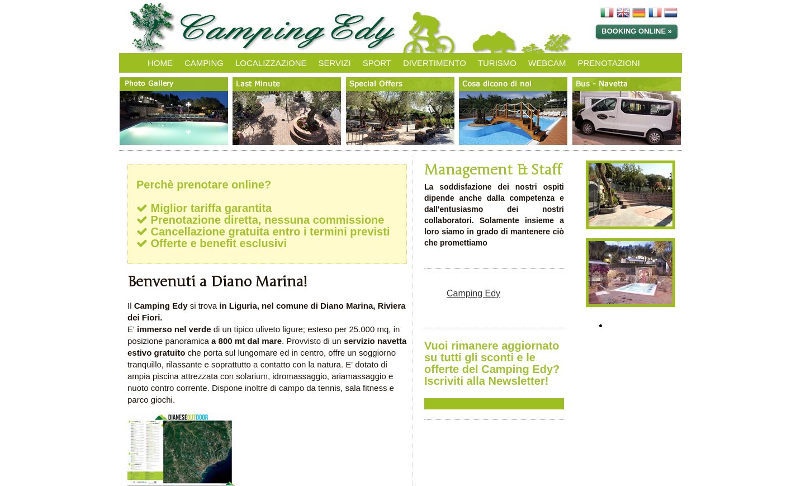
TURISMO (497, 63)
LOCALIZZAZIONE (271, 63)
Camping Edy (473, 293)
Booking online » (636, 31)
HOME (160, 63)
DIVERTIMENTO (434, 63)
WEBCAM (547, 63)
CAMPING (204, 63)
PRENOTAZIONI (609, 63)
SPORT (377, 63)
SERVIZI (335, 63)
